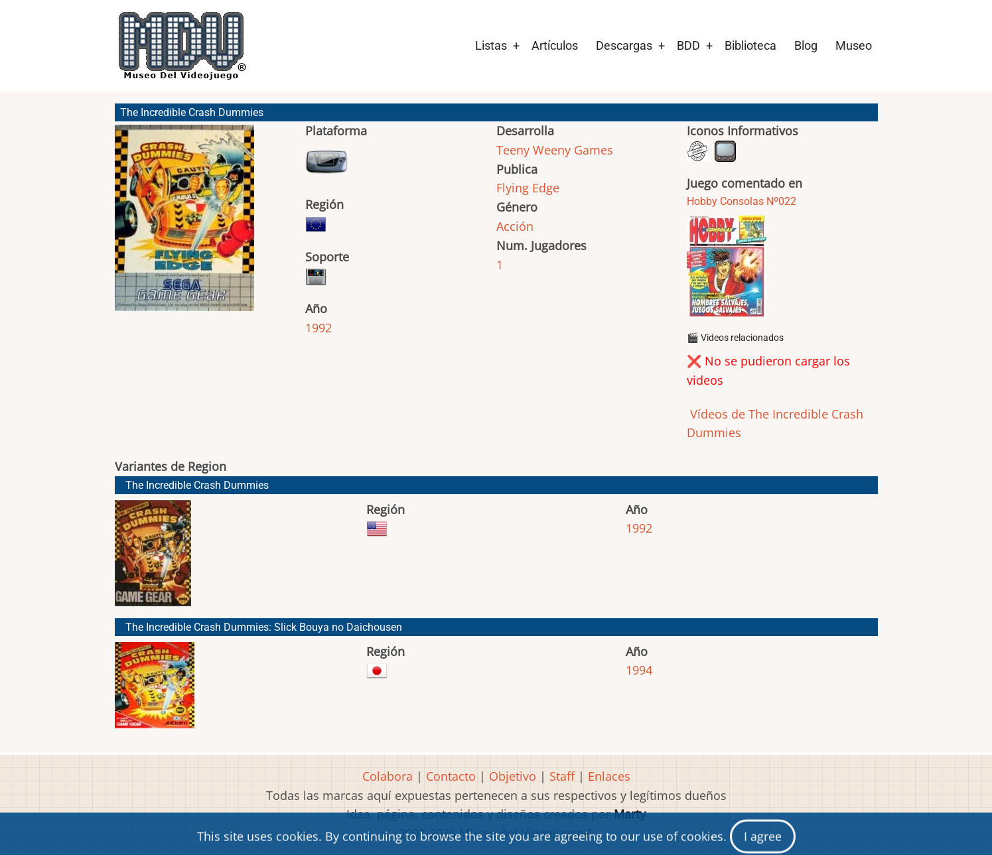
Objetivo (512, 776)
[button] (184, 224)
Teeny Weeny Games (554, 150)
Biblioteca (750, 45)
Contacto (451, 776)
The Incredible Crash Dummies (197, 485)
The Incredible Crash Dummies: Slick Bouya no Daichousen (263, 627)
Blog (805, 45)
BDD (688, 45)
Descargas (624, 45)
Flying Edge (527, 188)
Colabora (387, 776)
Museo (853, 45)
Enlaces (609, 776)
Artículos (554, 45)
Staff (562, 776)
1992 (318, 328)
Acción (514, 226)
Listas (491, 45)
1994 (639, 670)
